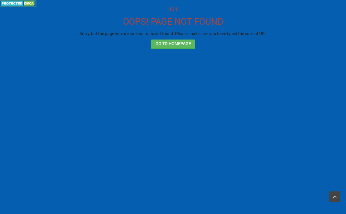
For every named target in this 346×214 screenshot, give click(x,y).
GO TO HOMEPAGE (173, 43)
